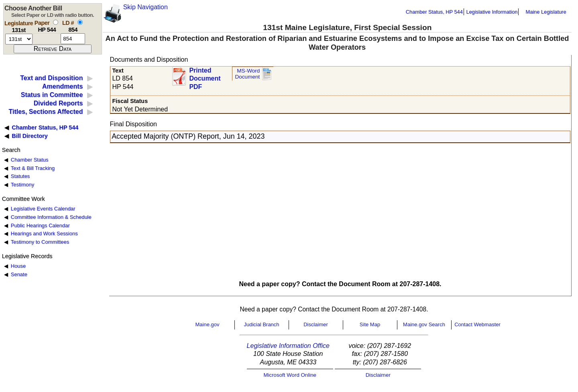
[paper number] (47, 38)
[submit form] (53, 48)
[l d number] (73, 38)
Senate (19, 274)
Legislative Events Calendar (43, 209)
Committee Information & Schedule (51, 217)
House (18, 266)
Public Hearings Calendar (40, 225)
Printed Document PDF (204, 76)
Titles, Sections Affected (45, 111)
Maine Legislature (545, 12)
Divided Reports (58, 103)
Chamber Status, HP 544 (434, 12)
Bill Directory (30, 136)
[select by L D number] (80, 22)
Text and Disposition (51, 78)
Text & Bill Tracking (33, 168)
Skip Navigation (145, 7)
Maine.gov (207, 324)
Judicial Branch (261, 324)
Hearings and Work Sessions (44, 233)
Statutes (20, 176)
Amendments (62, 86)
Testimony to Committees (40, 242)
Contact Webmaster (477, 324)
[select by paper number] (55, 22)
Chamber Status (30, 160)
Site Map (370, 324)
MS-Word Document (247, 74)
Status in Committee (52, 94)
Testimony (22, 185)
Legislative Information (491, 12)
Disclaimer (315, 324)
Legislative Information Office (288, 345)
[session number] (19, 39)
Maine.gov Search (424, 324)
